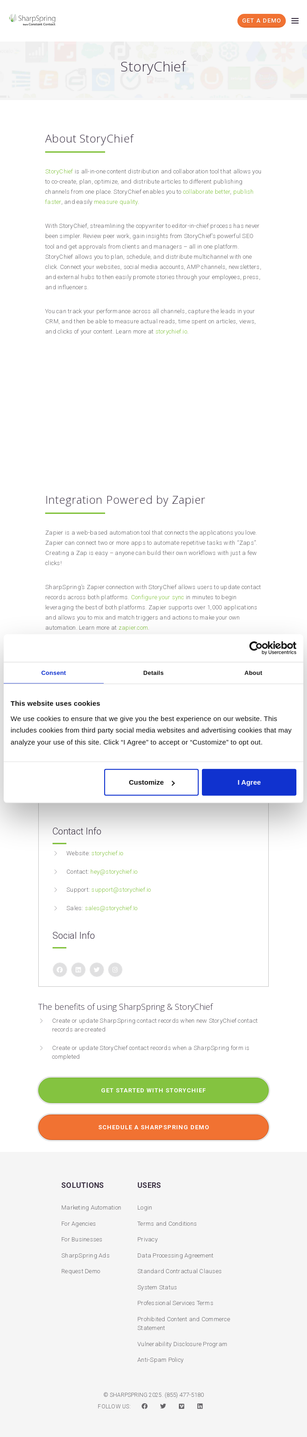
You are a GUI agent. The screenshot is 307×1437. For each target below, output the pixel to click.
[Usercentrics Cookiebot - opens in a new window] (256, 648)
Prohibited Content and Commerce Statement (183, 1324)
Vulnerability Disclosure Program (182, 1344)
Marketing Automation (91, 1207)
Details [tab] (153, 672)
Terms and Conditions (167, 1223)
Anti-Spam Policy (160, 1359)
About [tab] (253, 672)
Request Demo (80, 1271)
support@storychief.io (121, 889)
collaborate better (206, 191)
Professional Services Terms (175, 1303)
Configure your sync (157, 597)
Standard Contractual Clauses (179, 1271)
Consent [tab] (53, 672)
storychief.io (171, 331)
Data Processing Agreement (175, 1255)
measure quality (116, 201)
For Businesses (82, 1239)
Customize (152, 782)
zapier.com (133, 627)
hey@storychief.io (113, 871)
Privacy (147, 1239)
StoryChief (59, 171)
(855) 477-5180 (184, 1394)
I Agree (249, 782)
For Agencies (78, 1223)
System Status (157, 1287)
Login (144, 1207)
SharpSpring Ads (85, 1255)
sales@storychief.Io (111, 908)
